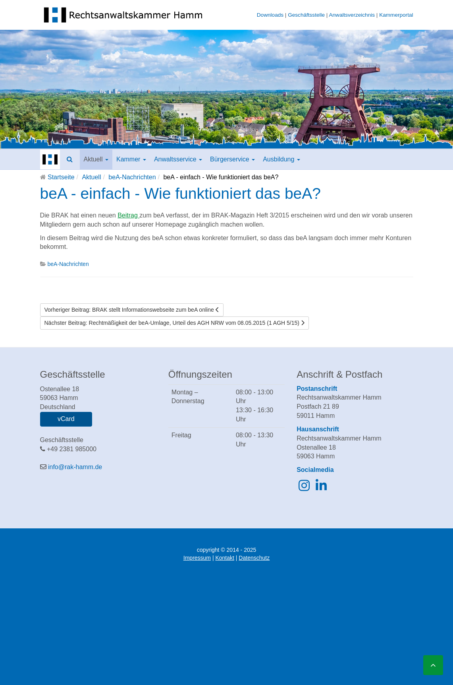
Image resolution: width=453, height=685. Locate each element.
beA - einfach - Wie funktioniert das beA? (180, 193)
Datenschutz (254, 558)
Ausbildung (281, 159)
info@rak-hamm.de (75, 467)
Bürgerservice (232, 159)
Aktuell (96, 159)
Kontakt (224, 558)
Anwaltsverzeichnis (352, 15)
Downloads (270, 15)
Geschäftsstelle (306, 15)
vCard (66, 418)
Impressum (197, 558)
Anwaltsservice (178, 159)
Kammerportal (396, 15)
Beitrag (128, 215)
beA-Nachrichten (132, 177)
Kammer (131, 159)
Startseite (61, 177)
